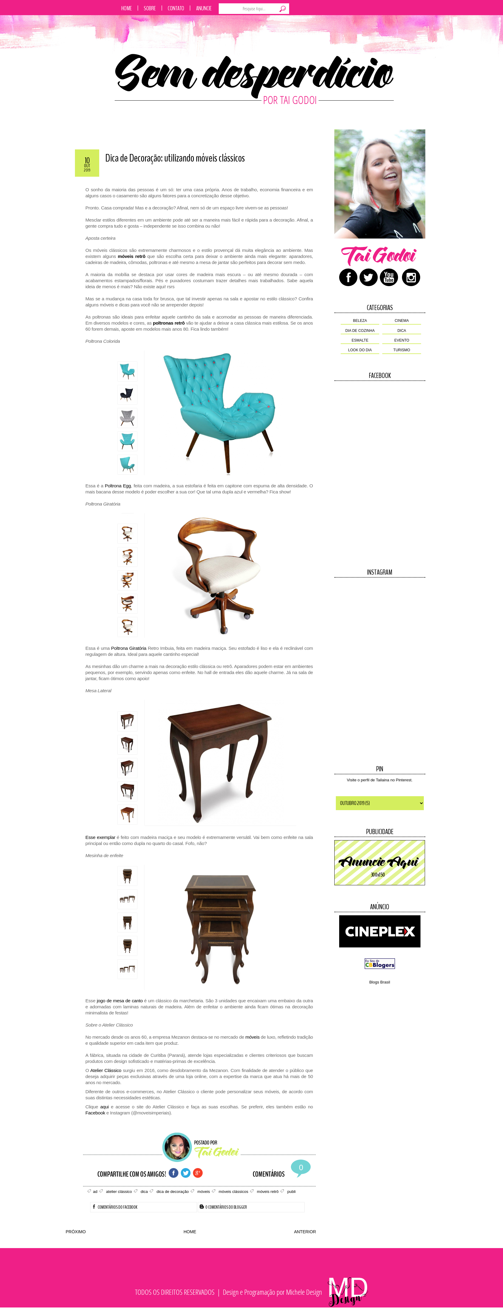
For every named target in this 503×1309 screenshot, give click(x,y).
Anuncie (204, 8)
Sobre (150, 8)
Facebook (95, 1112)
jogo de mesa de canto (120, 1000)
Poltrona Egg (118, 485)
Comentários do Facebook (114, 1207)
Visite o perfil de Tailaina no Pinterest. (379, 780)
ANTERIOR (305, 1231)
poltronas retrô (169, 323)
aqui (104, 1106)
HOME (190, 1231)
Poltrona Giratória (128, 648)
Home (126, 8)
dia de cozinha (360, 331)
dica (401, 331)
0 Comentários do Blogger (223, 1207)
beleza (360, 321)
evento (401, 340)
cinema (402, 321)
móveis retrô (131, 256)
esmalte (360, 340)
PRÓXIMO (76, 1231)
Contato (176, 8)
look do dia (360, 350)
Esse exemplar (101, 837)
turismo (401, 350)
